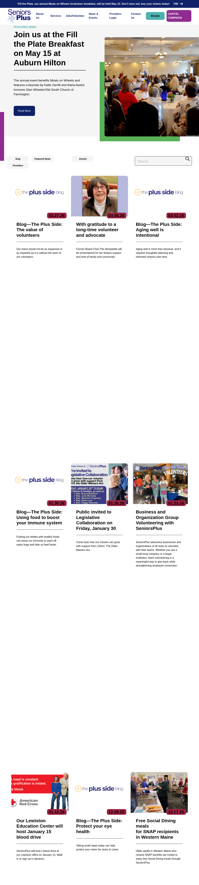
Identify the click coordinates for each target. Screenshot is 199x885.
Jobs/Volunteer (75, 15)
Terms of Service (119, 879)
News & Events (93, 16)
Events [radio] (83, 159)
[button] (91, 513)
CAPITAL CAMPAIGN (175, 16)
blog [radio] (17, 159)
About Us (39, 16)
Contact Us (136, 16)
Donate (155, 15)
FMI (177, 3)
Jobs (106, 826)
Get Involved (42, 841)
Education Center (79, 836)
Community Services (81, 831)
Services (55, 15)
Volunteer (109, 833)
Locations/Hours (113, 846)
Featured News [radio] (42, 159)
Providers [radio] (18, 165)
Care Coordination (80, 826)
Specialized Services (81, 855)
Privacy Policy (78, 879)
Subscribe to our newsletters (154, 821)
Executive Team (44, 826)
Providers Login (115, 16)
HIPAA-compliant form (81, 759)
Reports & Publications (47, 836)
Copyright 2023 (98, 879)
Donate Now (22, 659)
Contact (15, 839)
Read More (24, 110)
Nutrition (75, 850)
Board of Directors (45, 831)
